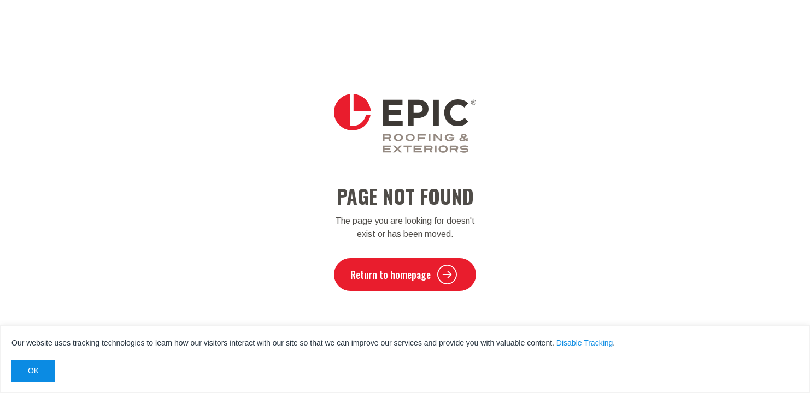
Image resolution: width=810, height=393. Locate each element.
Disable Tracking (584, 342)
